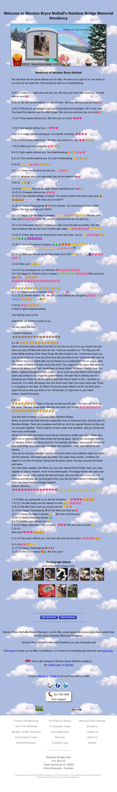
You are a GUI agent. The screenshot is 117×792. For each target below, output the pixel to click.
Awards (92, 742)
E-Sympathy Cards (60, 726)
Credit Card (54, 665)
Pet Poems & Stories (60, 721)
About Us (92, 737)
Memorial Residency (49, 676)
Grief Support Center (26, 737)
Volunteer (60, 737)
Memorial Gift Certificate (92, 721)
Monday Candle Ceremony (26, 732)
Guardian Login (60, 742)
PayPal (68, 665)
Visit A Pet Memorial (26, 726)
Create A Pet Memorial (26, 721)
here (12, 651)
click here (107, 651)
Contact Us (92, 732)
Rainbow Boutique (26, 742)
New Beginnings (60, 732)
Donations (92, 726)
